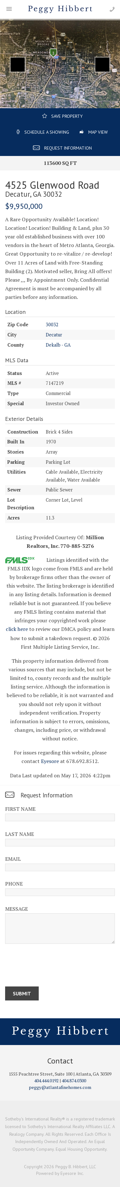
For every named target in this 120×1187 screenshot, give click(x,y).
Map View (98, 132)
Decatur (54, 335)
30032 (52, 324)
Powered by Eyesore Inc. (60, 1173)
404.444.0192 (46, 1080)
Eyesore (50, 761)
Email (13, 858)
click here (17, 628)
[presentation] (53, 966)
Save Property (67, 116)
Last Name (19, 833)
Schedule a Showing (46, 132)
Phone (14, 883)
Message (16, 908)
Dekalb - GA (58, 345)
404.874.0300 (74, 1080)
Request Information (68, 148)
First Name (20, 808)
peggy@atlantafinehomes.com (60, 1087)
